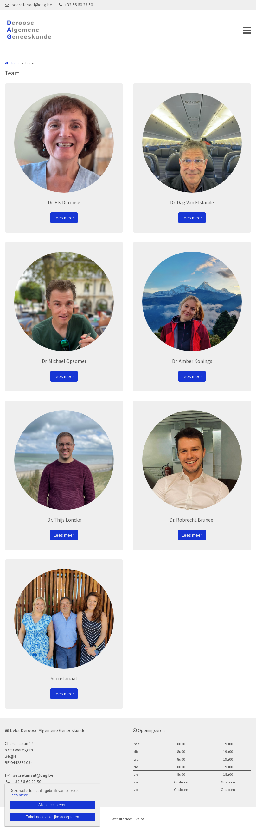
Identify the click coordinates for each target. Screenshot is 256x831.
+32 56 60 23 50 (76, 5)
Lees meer (64, 218)
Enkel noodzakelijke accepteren (52, 817)
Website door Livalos (128, 818)
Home (15, 63)
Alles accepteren (52, 805)
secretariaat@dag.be (28, 5)
